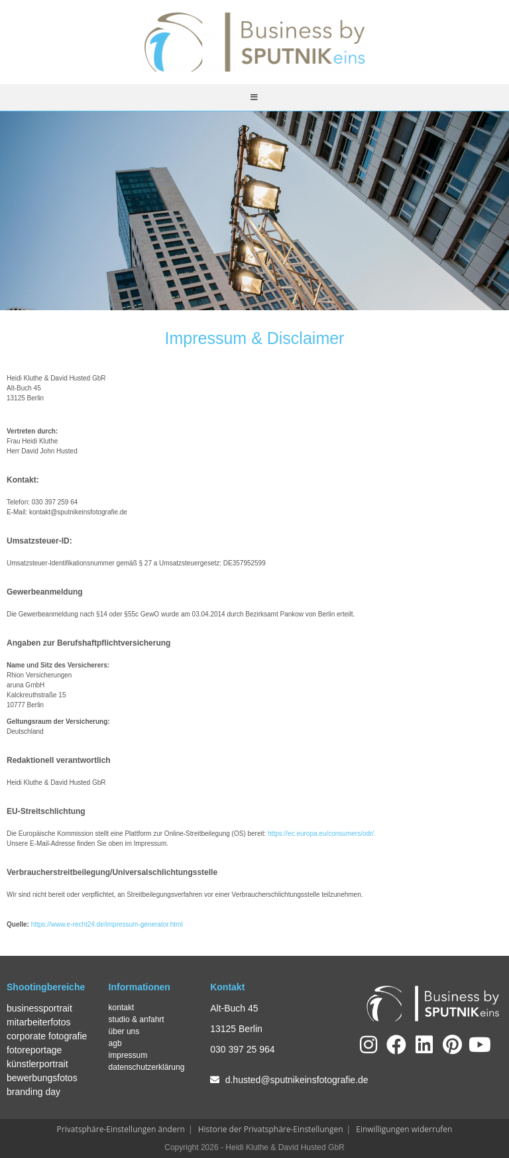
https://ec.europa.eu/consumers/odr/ (321, 833)
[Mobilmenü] (254, 97)
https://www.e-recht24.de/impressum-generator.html (107, 924)
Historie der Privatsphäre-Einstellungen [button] (270, 1129)
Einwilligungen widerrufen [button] (404, 1129)
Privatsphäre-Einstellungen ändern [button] (121, 1129)
